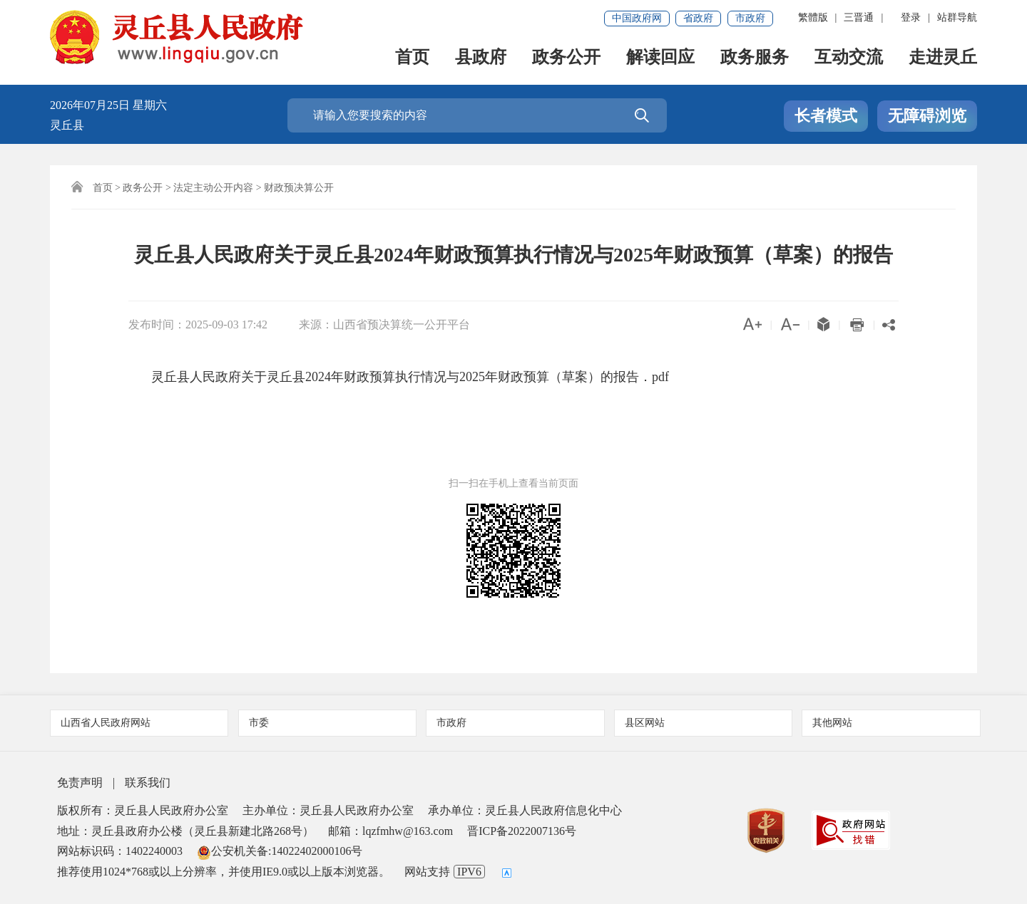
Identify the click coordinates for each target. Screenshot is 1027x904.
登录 (911, 17)
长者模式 (825, 116)
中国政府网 (637, 18)
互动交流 (848, 58)
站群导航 (957, 17)
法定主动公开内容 (213, 187)
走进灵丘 (943, 58)
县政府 (480, 58)
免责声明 (80, 782)
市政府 (750, 18)
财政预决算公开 (299, 187)
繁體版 (813, 17)
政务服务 (754, 58)
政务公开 (566, 58)
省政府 (698, 18)
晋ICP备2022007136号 (521, 831)
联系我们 (147, 782)
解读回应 (660, 58)
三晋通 (859, 17)
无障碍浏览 (927, 116)
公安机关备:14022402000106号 (279, 851)
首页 (412, 58)
